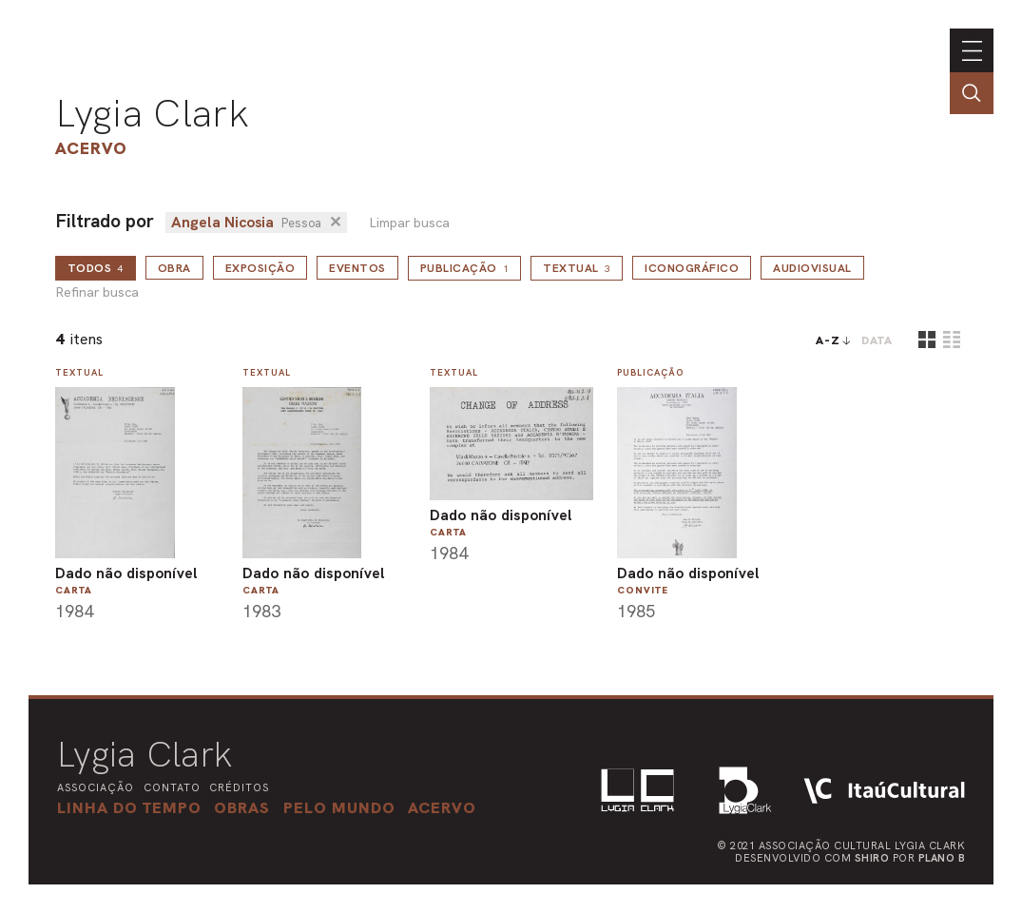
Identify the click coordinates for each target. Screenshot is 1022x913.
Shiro (872, 857)
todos (95, 268)
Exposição (260, 268)
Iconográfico (692, 268)
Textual (576, 268)
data (877, 340)
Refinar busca (97, 292)
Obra (174, 268)
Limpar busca (409, 223)
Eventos (357, 268)
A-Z (828, 340)
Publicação (465, 268)
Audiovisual (812, 268)
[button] (339, 807)
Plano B (942, 857)
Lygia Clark (152, 113)
